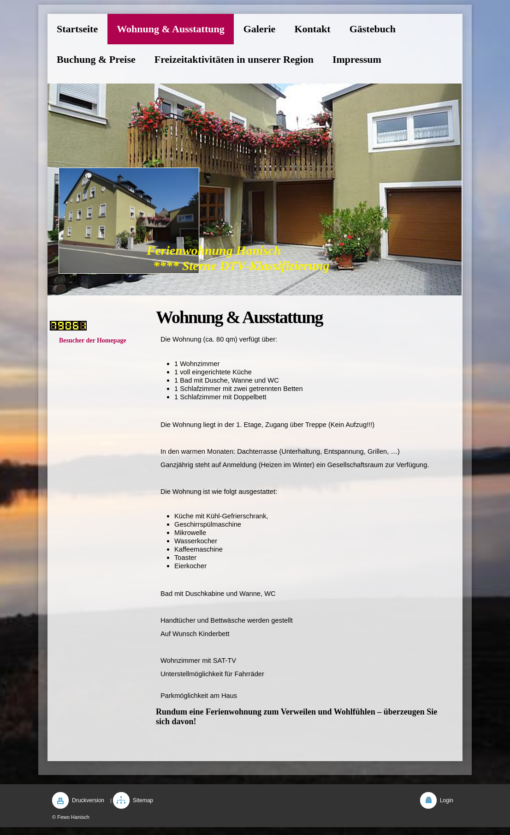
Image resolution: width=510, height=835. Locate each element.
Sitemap (143, 800)
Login (446, 800)
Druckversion (88, 800)
